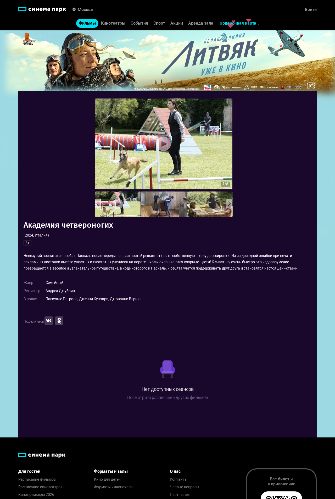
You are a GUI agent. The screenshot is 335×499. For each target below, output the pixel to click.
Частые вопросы (184, 487)
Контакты (178, 479)
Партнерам (179, 495)
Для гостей (29, 471)
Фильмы (87, 23)
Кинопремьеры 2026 (36, 495)
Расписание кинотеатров (40, 487)
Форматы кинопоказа (113, 487)
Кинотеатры (113, 23)
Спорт (159, 23)
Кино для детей (107, 479)
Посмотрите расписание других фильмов (167, 397)
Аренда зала (200, 23)
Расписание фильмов (37, 479)
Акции (176, 23)
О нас (175, 471)
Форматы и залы (111, 471)
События (139, 23)
